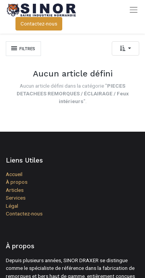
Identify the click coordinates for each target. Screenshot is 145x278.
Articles (15, 190)
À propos (16, 182)
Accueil (14, 174)
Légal (12, 206)
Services (16, 198)
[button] (125, 48)
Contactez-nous (38, 23)
